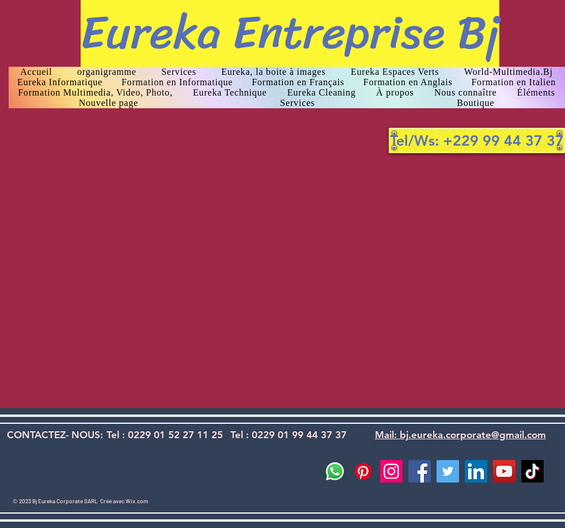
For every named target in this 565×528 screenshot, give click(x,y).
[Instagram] (391, 471)
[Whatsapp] (335, 471)
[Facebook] (419, 471)
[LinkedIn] (476, 471)
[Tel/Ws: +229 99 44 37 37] (477, 140)
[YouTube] (504, 471)
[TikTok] (532, 471)
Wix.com (137, 500)
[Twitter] (448, 471)
